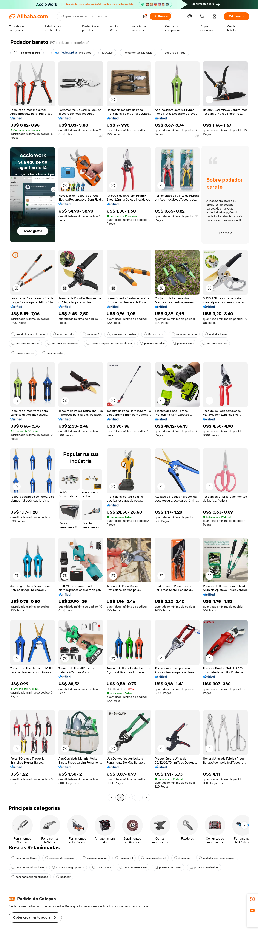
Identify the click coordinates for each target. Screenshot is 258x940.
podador (63, 877)
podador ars (101, 867)
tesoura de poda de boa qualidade (109, 343)
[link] (252, 899)
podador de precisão (59, 858)
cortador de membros (62, 343)
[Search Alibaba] (100, 16)
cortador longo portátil (68, 867)
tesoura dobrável (153, 858)
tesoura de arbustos (121, 334)
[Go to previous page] (112, 797)
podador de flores (24, 858)
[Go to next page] (146, 797)
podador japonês (95, 858)
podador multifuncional (27, 867)
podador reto (52, 353)
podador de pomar (168, 867)
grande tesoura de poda (28, 334)
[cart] (203, 17)
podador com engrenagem (217, 858)
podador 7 (91, 334)
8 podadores (153, 334)
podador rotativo (152, 343)
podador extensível (133, 867)
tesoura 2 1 (124, 858)
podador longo (216, 334)
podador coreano (184, 334)
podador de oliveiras (204, 867)
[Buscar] (160, 16)
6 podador (182, 858)
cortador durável (214, 343)
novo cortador (63, 334)
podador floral (183, 343)
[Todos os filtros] (27, 52)
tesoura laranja (22, 353)
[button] (145, 16)
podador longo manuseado (29, 877)
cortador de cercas (25, 343)
